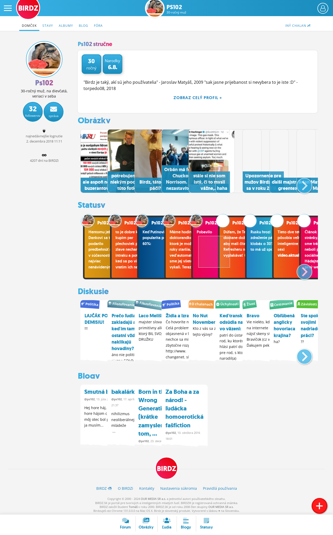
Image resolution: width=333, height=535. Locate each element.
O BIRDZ (125, 487)
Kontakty (146, 487)
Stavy (47, 25)
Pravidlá (220, 487)
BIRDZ (167, 467)
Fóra (98, 25)
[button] (300, 183)
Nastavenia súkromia (178, 487)
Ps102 (176, 9)
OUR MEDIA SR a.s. (153, 497)
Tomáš (133, 505)
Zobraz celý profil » (198, 97)
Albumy (66, 25)
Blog (83, 25)
